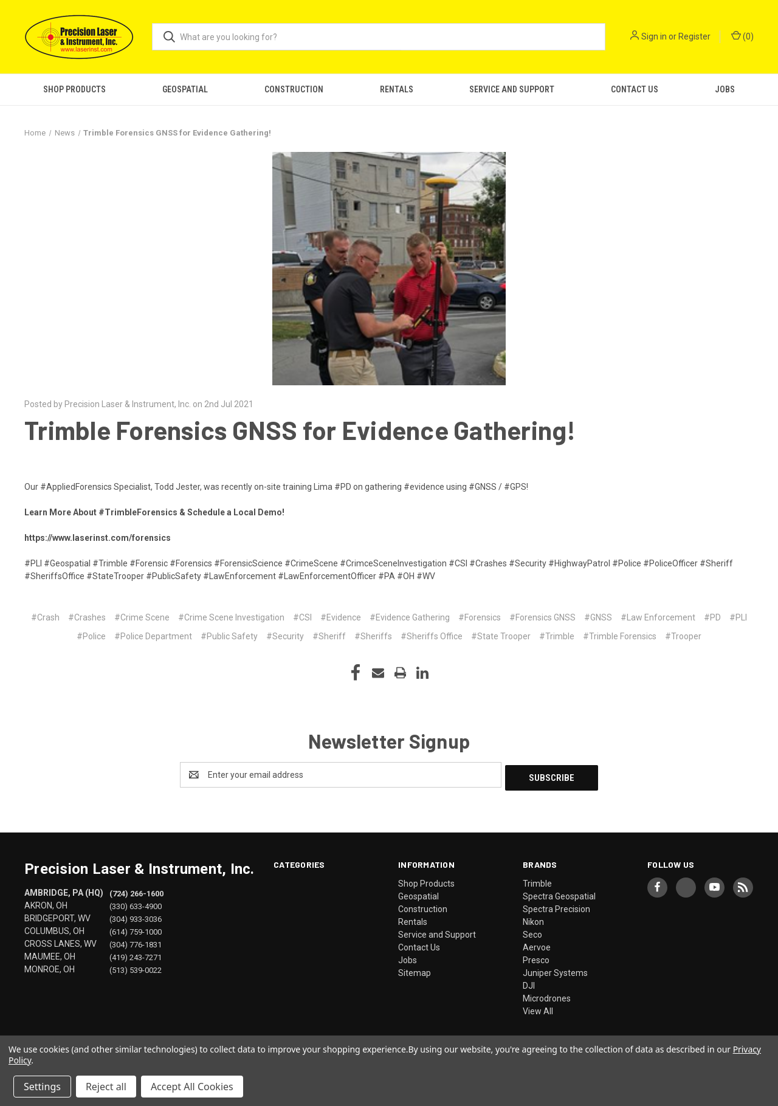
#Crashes (87, 617)
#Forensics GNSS (542, 617)
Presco (536, 957)
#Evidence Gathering (410, 617)
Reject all (106, 1086)
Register (694, 36)
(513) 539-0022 (135, 967)
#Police (91, 636)
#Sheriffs (373, 636)
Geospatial (185, 89)
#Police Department (153, 636)
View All (538, 1008)
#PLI (738, 617)
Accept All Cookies (192, 1086)
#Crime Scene (142, 617)
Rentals (396, 89)
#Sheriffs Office (432, 636)
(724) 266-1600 (136, 890)
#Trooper (683, 636)
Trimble (537, 880)
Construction (293, 89)
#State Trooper (501, 636)
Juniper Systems (555, 970)
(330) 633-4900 (135, 903)
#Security (285, 636)
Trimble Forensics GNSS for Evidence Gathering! (300, 429)
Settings (42, 1086)
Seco (532, 931)
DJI (529, 982)
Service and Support (511, 89)
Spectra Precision (556, 906)
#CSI (302, 617)
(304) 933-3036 (135, 916)
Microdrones (547, 995)
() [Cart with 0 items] (742, 35)
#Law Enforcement (658, 617)
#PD (712, 617)
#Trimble (556, 636)
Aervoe (537, 944)
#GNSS (598, 617)
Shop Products (74, 89)
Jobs (725, 89)
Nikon (533, 919)
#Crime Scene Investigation (231, 617)
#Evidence (340, 617)
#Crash (45, 617)
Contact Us (634, 89)
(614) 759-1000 (135, 928)
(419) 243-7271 (135, 954)
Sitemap (414, 970)
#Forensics (479, 617)
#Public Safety (229, 636)
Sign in (654, 36)
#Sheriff (329, 636)
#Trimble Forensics (619, 636)
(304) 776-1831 (135, 941)
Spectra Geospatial (559, 893)
